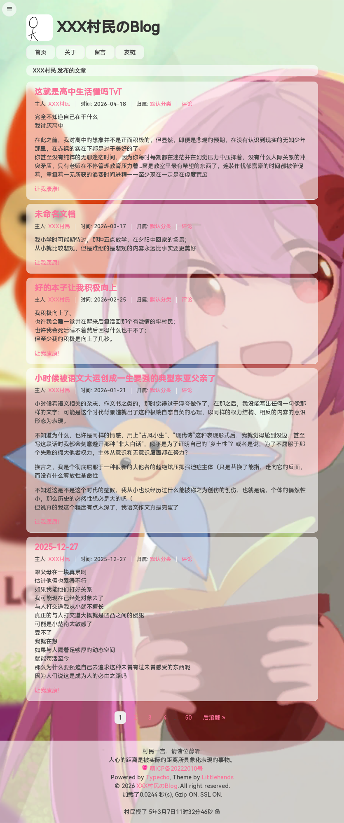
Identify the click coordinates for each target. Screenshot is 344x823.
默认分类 (160, 104)
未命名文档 (55, 214)
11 (179, 812)
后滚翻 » (214, 717)
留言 (100, 52)
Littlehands (218, 777)
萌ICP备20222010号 (176, 768)
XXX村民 (59, 104)
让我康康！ (49, 189)
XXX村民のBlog (108, 27)
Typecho (158, 777)
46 (204, 812)
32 (191, 812)
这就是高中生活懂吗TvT (78, 92)
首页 (41, 52)
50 (188, 717)
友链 (130, 52)
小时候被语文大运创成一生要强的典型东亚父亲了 (125, 378)
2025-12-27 (56, 547)
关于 (70, 52)
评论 (187, 104)
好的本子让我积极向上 (76, 288)
